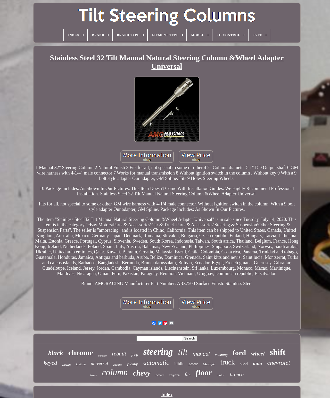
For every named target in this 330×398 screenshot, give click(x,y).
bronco (237, 374)
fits (188, 374)
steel (244, 363)
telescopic (209, 364)
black (55, 353)
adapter (117, 364)
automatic (156, 362)
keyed (50, 363)
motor (221, 375)
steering (158, 352)
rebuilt (119, 354)
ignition (81, 364)
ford (239, 353)
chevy (142, 373)
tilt (183, 352)
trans (93, 375)
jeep (134, 354)
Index (166, 394)
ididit (179, 363)
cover (159, 375)
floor (204, 372)
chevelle (66, 364)
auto (257, 363)
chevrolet (278, 362)
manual (201, 354)
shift (277, 352)
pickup (132, 364)
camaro (102, 355)
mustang (221, 355)
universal (99, 363)
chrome (80, 352)
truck (227, 362)
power (193, 364)
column (115, 372)
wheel (258, 353)
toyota (174, 375)
